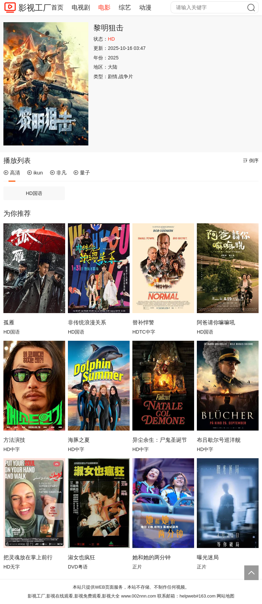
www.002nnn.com (138, 596)
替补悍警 (143, 322)
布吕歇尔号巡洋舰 (219, 440)
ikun (35, 172)
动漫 (145, 7)
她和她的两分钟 (151, 557)
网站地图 (225, 596)
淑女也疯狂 (81, 557)
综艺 (125, 7)
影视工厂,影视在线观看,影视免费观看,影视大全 (74, 596)
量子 (81, 172)
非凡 (58, 172)
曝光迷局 (208, 557)
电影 (104, 7)
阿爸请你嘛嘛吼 (216, 322)
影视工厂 (34, 7)
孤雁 (8, 322)
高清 (11, 172)
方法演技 (14, 440)
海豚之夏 (79, 440)
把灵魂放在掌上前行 (28, 557)
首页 (57, 7)
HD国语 (34, 193)
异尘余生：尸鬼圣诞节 (159, 440)
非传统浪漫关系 (87, 322)
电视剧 (81, 7)
